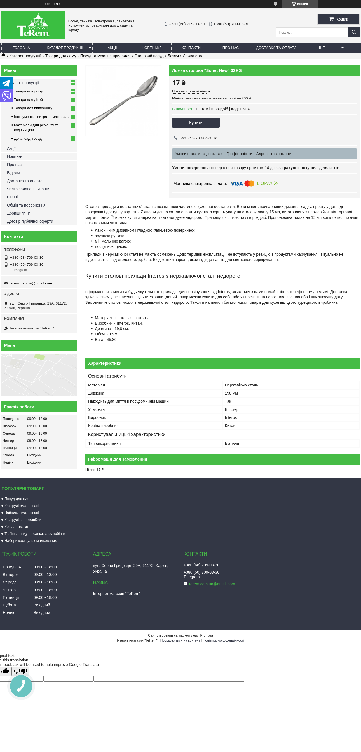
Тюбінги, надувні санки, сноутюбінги (34, 534)
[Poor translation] (20, 671)
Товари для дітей (28, 100)
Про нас (230, 48)
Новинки (14, 156)
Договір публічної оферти (30, 221)
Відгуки (13, 172)
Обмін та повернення (26, 205)
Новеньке (152, 48)
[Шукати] (354, 32)
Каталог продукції (65, 48)
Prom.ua (206, 635)
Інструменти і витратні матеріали (41, 117)
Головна (21, 48)
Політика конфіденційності (223, 640)
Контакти (191, 48)
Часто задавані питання (28, 189)
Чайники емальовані (21, 513)
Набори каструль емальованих (30, 541)
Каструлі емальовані (21, 506)
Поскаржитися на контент (180, 640)
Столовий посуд (149, 56)
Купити (196, 122)
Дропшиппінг (18, 213)
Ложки (173, 56)
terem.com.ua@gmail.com (31, 283)
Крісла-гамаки (16, 527)
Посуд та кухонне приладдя (105, 56)
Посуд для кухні (17, 499)
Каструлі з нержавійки (22, 520)
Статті (12, 197)
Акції (112, 48)
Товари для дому (60, 56)
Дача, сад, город (28, 138)
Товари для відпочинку (33, 108)
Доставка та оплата (276, 48)
